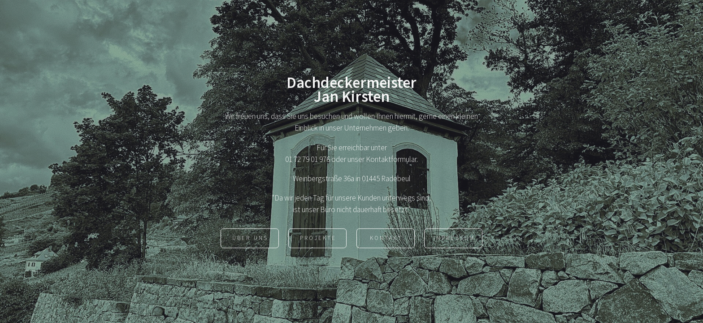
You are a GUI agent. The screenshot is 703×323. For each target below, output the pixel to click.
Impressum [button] (454, 239)
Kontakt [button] (386, 239)
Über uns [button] (250, 239)
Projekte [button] (318, 239)
